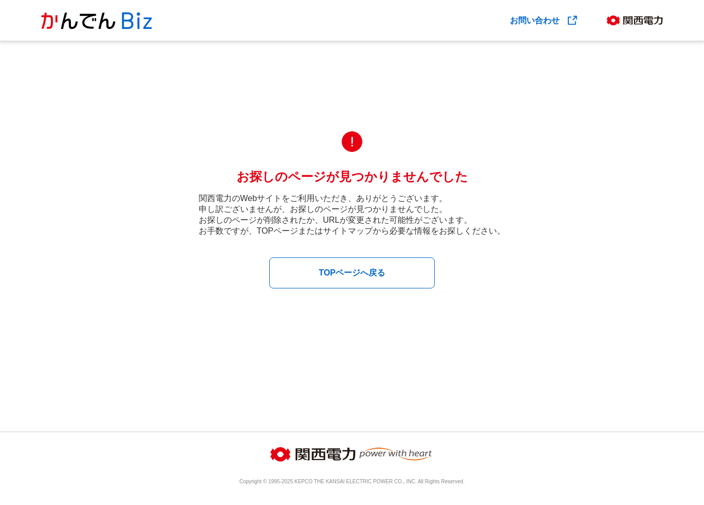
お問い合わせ (544, 20)
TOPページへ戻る (352, 272)
